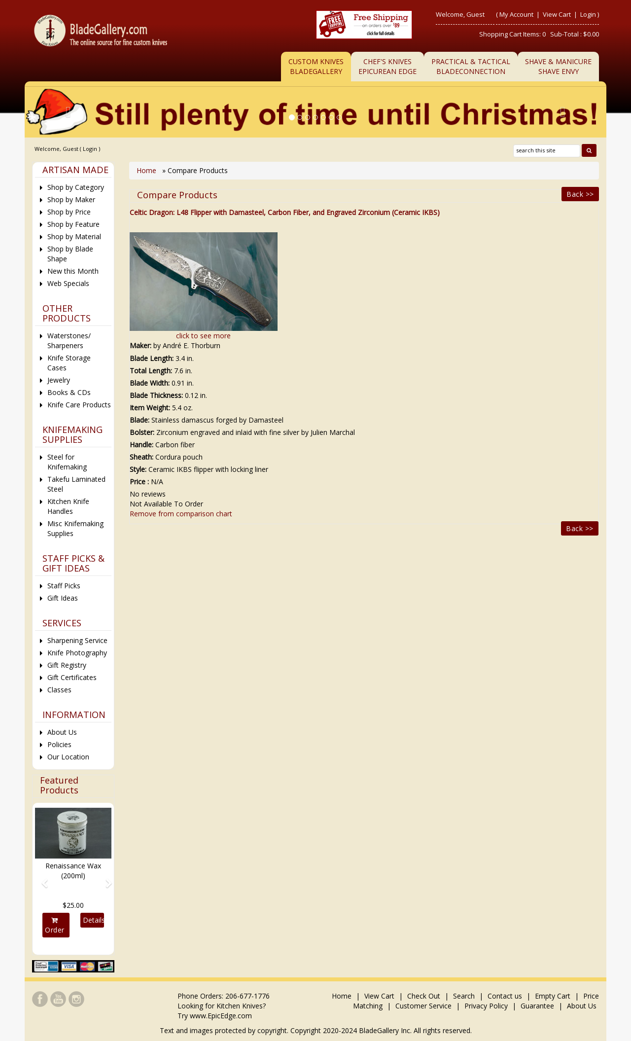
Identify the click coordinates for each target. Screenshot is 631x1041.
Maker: (140, 345)
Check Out (423, 996)
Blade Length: (152, 358)
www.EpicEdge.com (221, 1015)
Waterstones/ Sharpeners (69, 340)
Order (55, 925)
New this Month (73, 271)
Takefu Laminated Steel (76, 484)
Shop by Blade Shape (70, 253)
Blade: (139, 420)
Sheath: (141, 457)
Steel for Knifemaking (67, 461)
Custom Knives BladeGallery (316, 66)
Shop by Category (75, 187)
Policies (59, 744)
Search (464, 996)
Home (147, 170)
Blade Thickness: (156, 395)
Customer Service (423, 1005)
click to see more (203, 335)
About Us (62, 732)
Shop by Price (69, 211)
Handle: (141, 444)
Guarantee (537, 1005)
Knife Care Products (79, 404)
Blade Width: (150, 383)
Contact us (505, 996)
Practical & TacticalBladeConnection (470, 66)
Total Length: (151, 370)
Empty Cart (552, 996)
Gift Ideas (62, 598)
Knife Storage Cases (69, 362)
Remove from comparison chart (181, 513)
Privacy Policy (486, 1005)
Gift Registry (66, 665)
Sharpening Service (77, 640)
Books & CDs (69, 392)
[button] (40, 878)
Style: (138, 469)
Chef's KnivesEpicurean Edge (387, 66)
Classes (59, 689)
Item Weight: (150, 407)
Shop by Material (74, 236)
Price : (139, 481)
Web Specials (68, 283)
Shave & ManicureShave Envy (558, 66)
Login (588, 14)
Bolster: (142, 432)
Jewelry (58, 380)
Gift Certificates (72, 677)
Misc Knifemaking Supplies (75, 528)
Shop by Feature (73, 224)
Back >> (580, 194)
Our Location (68, 756)
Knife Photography (77, 652)
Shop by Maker (71, 199)
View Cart (557, 14)
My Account (516, 14)
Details (93, 920)
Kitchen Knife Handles (68, 506)
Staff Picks (63, 585)
